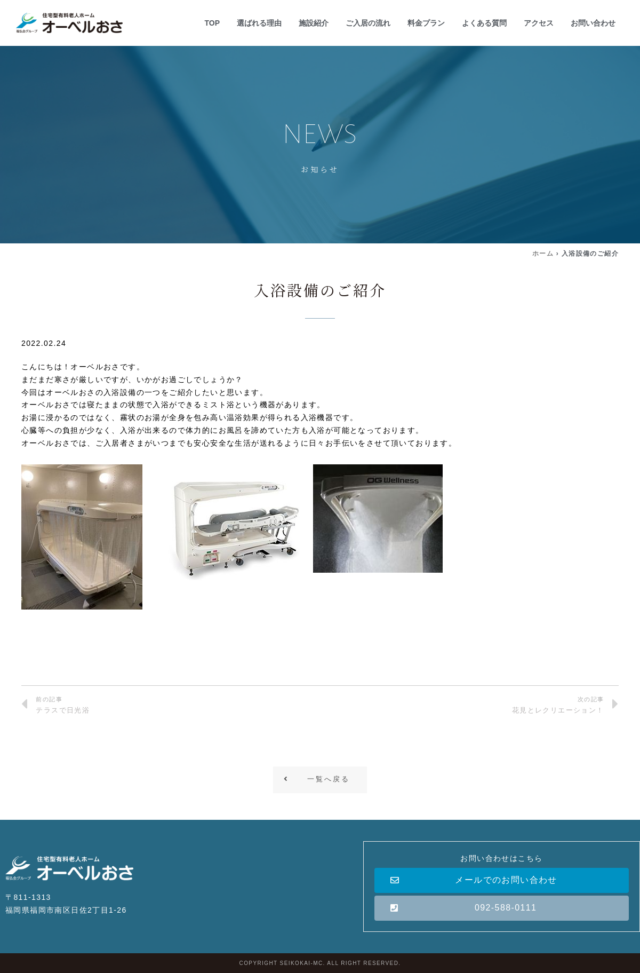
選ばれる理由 (259, 23)
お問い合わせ (593, 23)
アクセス (539, 23)
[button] (319, 779)
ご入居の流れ (368, 23)
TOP (212, 23)
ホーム (543, 253)
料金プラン (426, 23)
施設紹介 (314, 23)
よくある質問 (484, 23)
